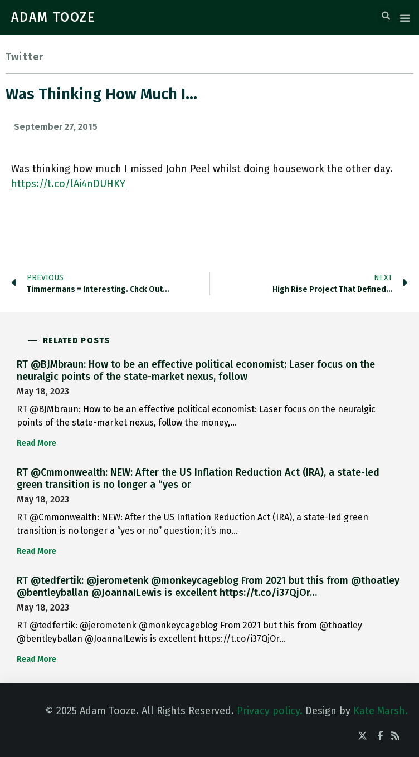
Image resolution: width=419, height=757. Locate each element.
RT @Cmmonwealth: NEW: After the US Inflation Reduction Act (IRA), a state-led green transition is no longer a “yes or (198, 478)
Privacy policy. (270, 711)
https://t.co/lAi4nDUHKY (68, 184)
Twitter (24, 57)
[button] (386, 16)
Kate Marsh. (380, 711)
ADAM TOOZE (53, 17)
